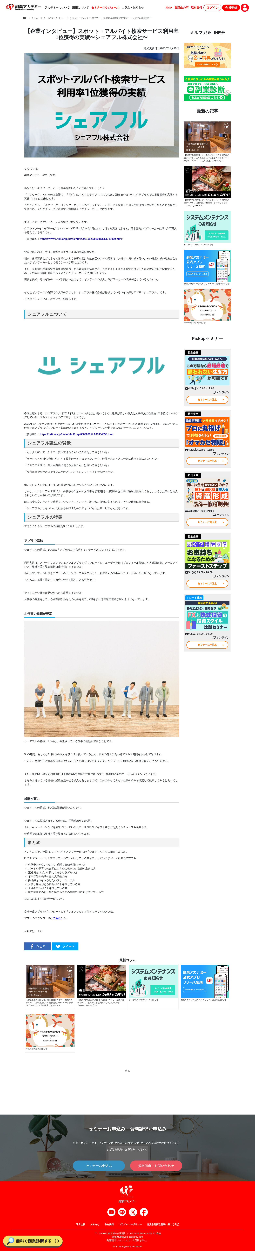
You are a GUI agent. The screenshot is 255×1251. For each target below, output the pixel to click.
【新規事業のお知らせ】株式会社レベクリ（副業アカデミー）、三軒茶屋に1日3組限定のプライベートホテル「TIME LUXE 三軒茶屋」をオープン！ (206, 158)
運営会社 (80, 1224)
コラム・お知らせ (133, 7)
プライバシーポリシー (130, 1224)
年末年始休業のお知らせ (195, 323)
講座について (80, 7)
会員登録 (231, 7)
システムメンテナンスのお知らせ (198, 245)
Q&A (169, 7)
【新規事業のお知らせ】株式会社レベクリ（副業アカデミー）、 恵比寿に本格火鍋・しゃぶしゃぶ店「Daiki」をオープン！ (206, 203)
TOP (25, 18)
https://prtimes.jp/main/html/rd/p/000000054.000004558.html (76, 434)
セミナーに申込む (207, 400)
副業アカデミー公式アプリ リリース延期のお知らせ (206, 284)
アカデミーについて (57, 7)
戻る (127, 1071)
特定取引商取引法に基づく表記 (163, 1224)
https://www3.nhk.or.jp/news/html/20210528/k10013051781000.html (81, 239)
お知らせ (95, 1224)
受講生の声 (181, 7)
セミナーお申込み (99, 1166)
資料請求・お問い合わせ (156, 1166)
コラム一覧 (37, 18)
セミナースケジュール (105, 7)
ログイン (212, 7)
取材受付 (196, 7)
